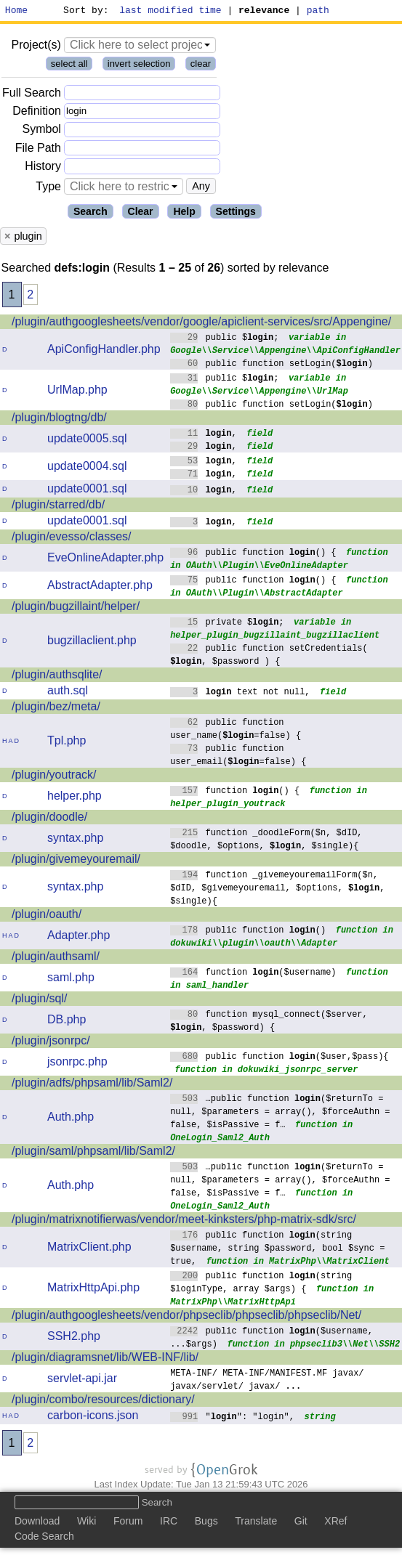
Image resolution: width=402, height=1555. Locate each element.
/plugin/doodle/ (49, 819)
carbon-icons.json (92, 1417)
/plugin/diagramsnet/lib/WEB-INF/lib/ (105, 1359)
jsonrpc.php (77, 1063)
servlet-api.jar (82, 1380)
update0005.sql (86, 440)
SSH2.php (73, 1338)
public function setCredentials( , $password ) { (269, 656)
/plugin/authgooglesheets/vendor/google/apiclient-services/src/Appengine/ (201, 323)
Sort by (84, 11)
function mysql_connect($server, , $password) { (269, 1022)
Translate (256, 1523)
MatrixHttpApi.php (93, 1289)
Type (48, 188)
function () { (235, 792)
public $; (224, 339)
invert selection (139, 65)
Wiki (86, 1523)
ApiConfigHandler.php (104, 351)
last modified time (171, 11)
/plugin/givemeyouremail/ (76, 861)
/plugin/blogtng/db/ (59, 419)
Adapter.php (78, 937)
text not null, (240, 693)
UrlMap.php (77, 392)
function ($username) (253, 973)
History (43, 168)
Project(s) (35, 47)
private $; (227, 623)
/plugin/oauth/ (46, 916)
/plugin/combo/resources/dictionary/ (103, 1401)
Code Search (44, 1538)
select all (69, 65)
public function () (248, 931)
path (318, 11)
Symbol (42, 132)
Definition (36, 113)
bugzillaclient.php (92, 642)
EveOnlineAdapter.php (105, 559)
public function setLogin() (271, 365)
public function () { (253, 554)
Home (16, 11)
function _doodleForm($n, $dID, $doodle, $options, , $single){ (266, 840)
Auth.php (70, 1119)
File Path (38, 150)
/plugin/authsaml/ (56, 958)
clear (200, 65)
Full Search (31, 95)
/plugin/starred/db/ (58, 506)
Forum (127, 1523)
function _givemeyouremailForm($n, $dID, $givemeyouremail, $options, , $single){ (277, 889)
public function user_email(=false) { (238, 756)
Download (37, 1523)
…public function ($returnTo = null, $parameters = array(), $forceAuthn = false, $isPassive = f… (280, 1113)
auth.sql (67, 692)
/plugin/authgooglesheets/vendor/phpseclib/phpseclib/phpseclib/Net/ (186, 1317)
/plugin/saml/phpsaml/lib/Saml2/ (93, 1153)
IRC (168, 1523)
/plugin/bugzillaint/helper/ (76, 608)
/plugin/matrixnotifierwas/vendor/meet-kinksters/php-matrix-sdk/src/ (184, 1221)
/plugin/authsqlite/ (57, 676)
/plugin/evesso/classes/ (72, 538)
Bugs (206, 1523)
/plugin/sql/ (40, 1000)
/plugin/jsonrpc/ (51, 1042)
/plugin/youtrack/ (54, 777)
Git (300, 1523)
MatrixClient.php (89, 1249)
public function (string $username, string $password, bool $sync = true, (277, 1249)
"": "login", (232, 1418)
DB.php (66, 1021)
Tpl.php (66, 742)
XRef (335, 1523)
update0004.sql (86, 468)
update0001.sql (86, 490)
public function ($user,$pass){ (279, 1058)
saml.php (71, 979)
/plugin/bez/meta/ (56, 708)
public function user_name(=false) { (235, 730)
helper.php (74, 798)
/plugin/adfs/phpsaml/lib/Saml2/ (92, 1085)
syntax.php (75, 840)
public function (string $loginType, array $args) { (261, 1283)
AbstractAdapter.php (100, 587)
